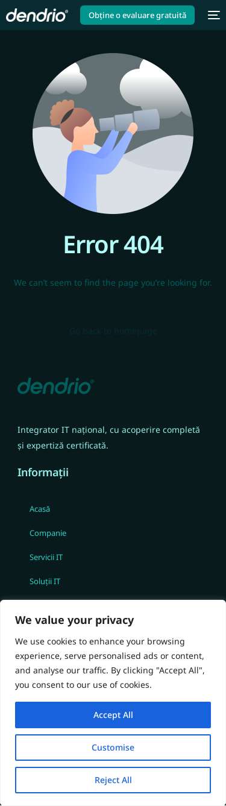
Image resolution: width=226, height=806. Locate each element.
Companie (48, 532)
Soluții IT (45, 581)
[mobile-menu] (213, 15)
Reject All (113, 780)
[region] (113, 703)
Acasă (40, 508)
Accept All (113, 714)
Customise (113, 747)
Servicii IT (46, 557)
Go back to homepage (113, 330)
